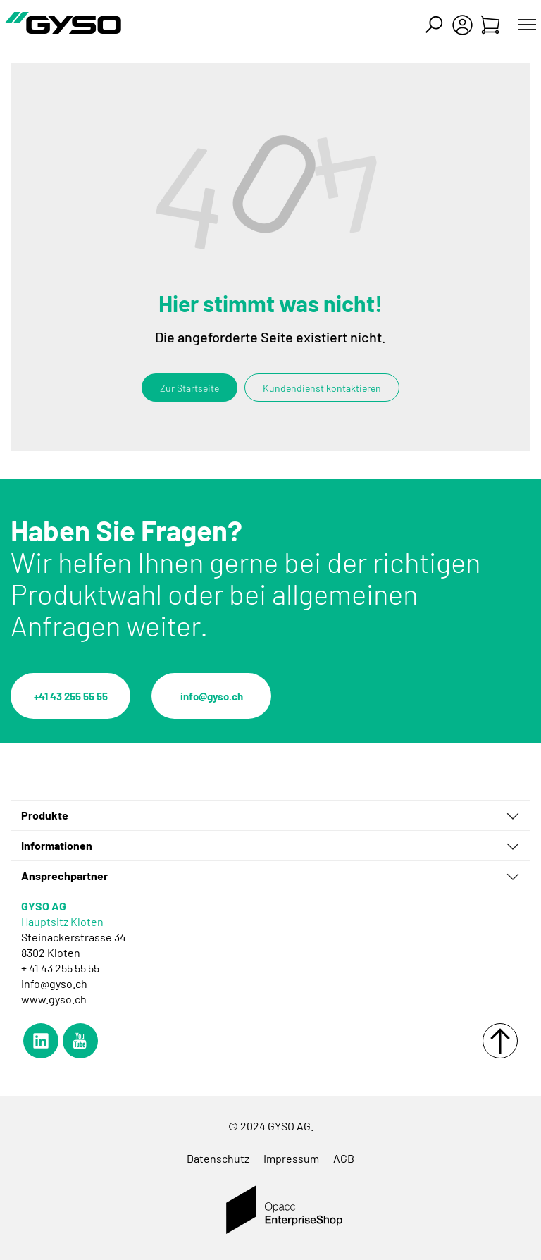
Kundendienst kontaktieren (322, 388)
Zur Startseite (189, 388)
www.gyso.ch (54, 999)
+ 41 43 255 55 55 (60, 968)
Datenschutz (218, 1158)
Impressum (291, 1158)
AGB (343, 1158)
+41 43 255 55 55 (71, 696)
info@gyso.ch (211, 696)
